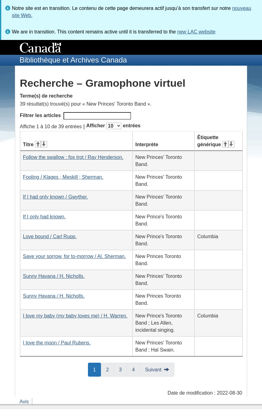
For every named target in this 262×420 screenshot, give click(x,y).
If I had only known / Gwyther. (55, 196)
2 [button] (110, 369)
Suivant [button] (153, 369)
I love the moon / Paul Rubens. (57, 342)
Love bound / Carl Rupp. (49, 236)
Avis (24, 401)
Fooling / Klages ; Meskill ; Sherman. (63, 177)
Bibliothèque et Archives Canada (73, 60)
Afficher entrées (113, 126)
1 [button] (97, 369)
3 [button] (123, 369)
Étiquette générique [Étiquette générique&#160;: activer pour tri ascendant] (215, 141)
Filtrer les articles (75, 116)
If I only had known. (44, 216)
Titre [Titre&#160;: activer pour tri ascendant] (35, 144)
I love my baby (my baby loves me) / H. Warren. (75, 315)
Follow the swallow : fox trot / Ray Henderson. (73, 157)
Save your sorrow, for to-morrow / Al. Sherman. (74, 256)
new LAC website (196, 31)
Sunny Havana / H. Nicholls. (54, 276)
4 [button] (136, 369)
